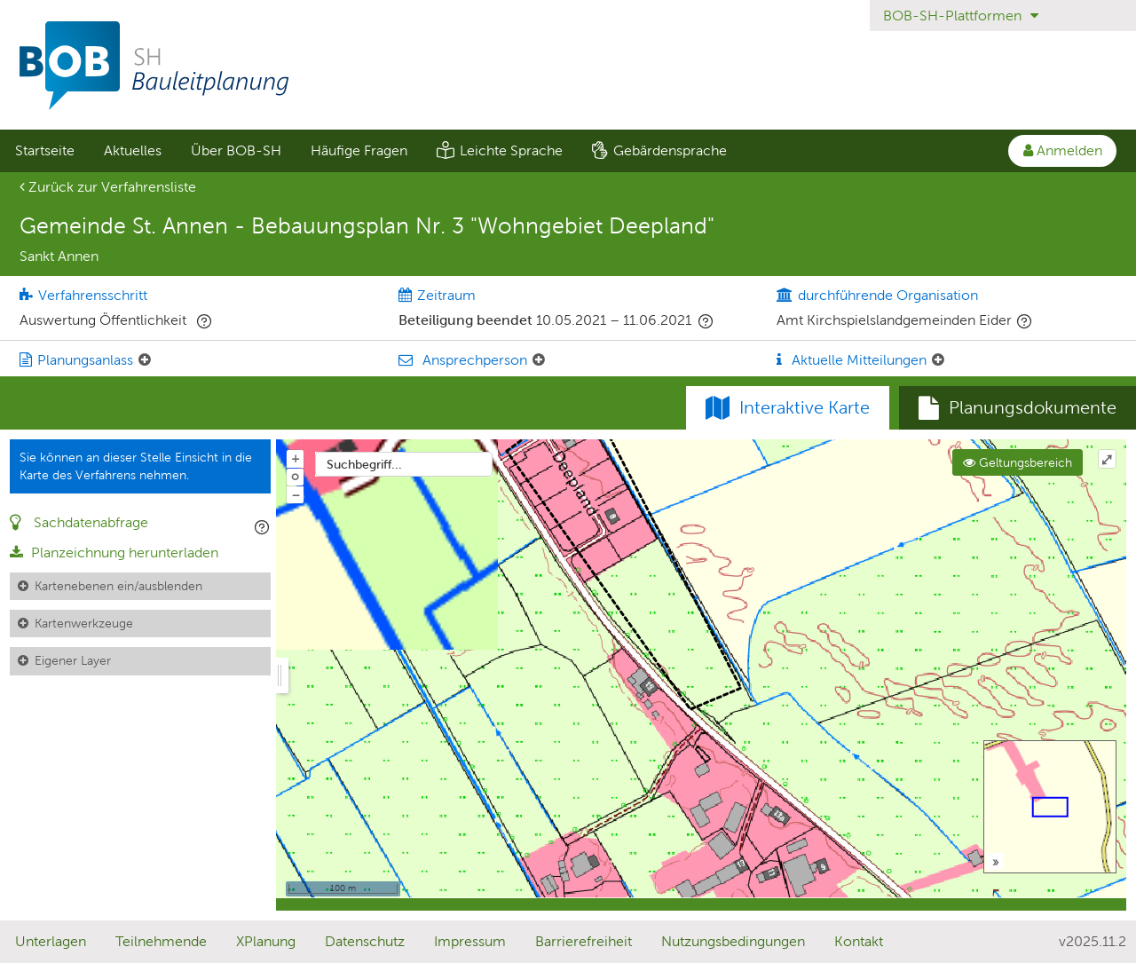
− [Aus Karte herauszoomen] (295, 494)
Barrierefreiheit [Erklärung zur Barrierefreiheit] (583, 941)
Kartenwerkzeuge (84, 623)
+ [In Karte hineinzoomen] (295, 458)
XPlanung (266, 941)
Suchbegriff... (364, 464)
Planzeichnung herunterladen (114, 552)
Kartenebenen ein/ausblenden (118, 586)
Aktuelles (133, 150)
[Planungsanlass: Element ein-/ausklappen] (144, 360)
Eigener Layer (73, 660)
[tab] (1017, 408)
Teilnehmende (161, 941)
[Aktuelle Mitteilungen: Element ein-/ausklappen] (938, 360)
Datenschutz (365, 941)
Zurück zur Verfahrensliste (108, 186)
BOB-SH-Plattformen (960, 15)
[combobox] (404, 464)
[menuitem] (44, 151)
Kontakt (858, 941)
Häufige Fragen (359, 150)
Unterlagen (50, 941)
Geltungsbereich (1017, 462)
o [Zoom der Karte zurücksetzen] (295, 476)
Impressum (470, 941)
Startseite (45, 150)
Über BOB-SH (236, 150)
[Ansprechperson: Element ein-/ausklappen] (538, 360)
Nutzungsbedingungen (733, 941)
